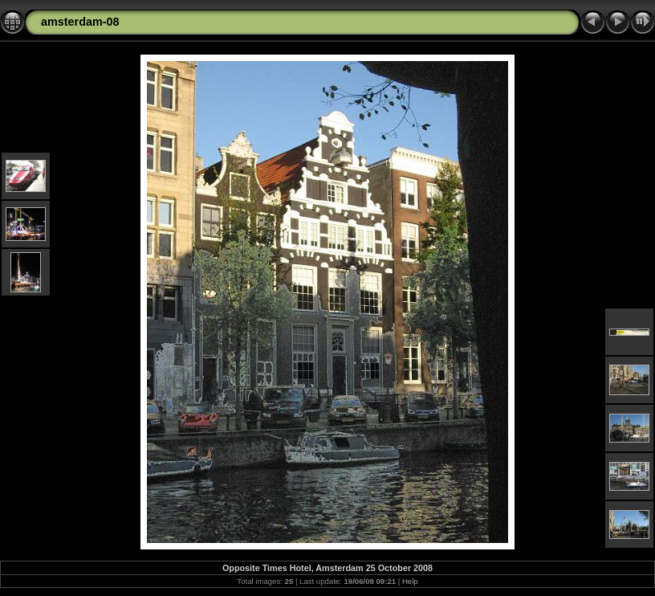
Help (410, 581)
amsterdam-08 (80, 21)
